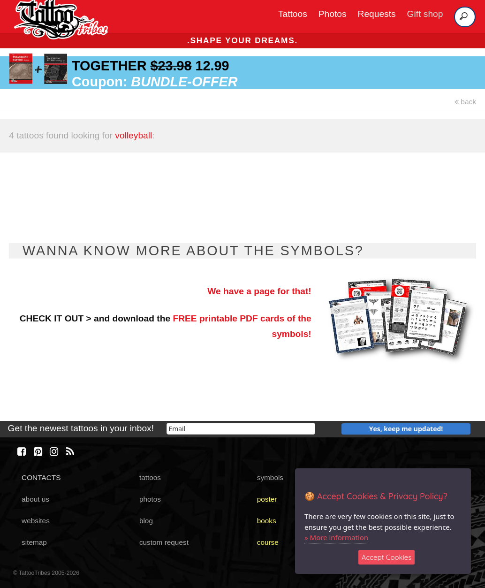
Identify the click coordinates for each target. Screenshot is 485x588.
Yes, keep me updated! (406, 428)
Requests (377, 14)
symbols (270, 477)
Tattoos (292, 14)
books (266, 521)
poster (267, 499)
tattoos (150, 477)
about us (35, 499)
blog (146, 521)
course (268, 542)
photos (150, 499)
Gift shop (425, 14)
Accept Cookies (387, 557)
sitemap (34, 542)
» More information (336, 537)
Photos (332, 14)
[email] (241, 429)
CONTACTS (41, 477)
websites (36, 521)
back (465, 102)
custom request (164, 542)
